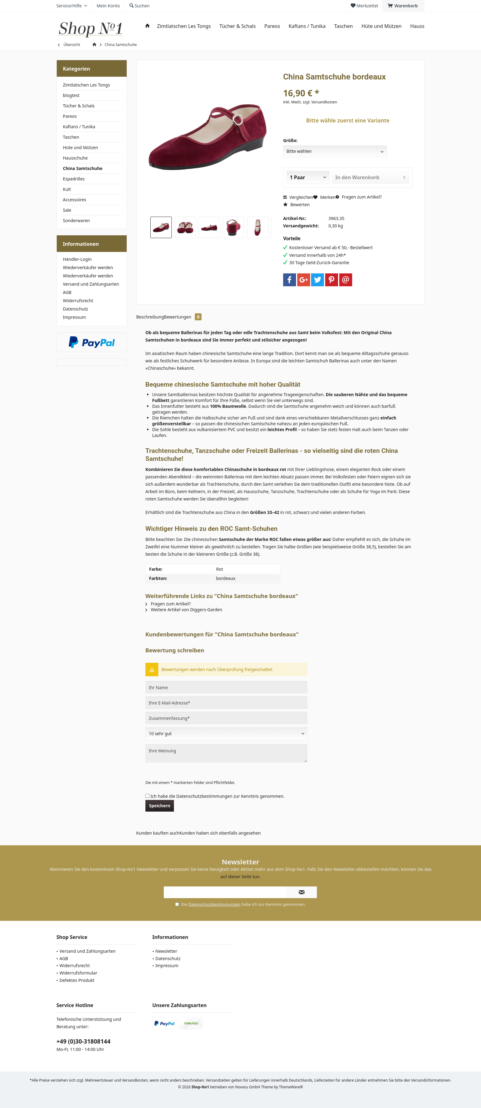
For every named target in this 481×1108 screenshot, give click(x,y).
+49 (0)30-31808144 (83, 1041)
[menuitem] (404, 6)
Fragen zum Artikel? (359, 197)
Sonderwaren (76, 220)
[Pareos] (272, 26)
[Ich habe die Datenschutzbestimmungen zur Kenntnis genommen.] (147, 796)
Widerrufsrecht (78, 300)
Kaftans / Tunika (79, 126)
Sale (67, 210)
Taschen (71, 137)
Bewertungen (183, 317)
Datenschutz (75, 309)
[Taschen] (343, 26)
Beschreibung (150, 317)
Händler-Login (77, 259)
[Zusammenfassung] (226, 718)
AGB (67, 292)
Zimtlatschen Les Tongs (86, 85)
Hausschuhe (75, 158)
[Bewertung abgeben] (226, 733)
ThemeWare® (291, 1087)
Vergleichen (298, 197)
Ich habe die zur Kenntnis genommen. (218, 796)
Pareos (70, 116)
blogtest (71, 95)
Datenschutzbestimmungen (204, 796)
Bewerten (296, 204)
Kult (67, 189)
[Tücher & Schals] (237, 26)
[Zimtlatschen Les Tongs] (184, 26)
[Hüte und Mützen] (381, 26)
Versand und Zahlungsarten (91, 284)
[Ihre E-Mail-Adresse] (226, 703)
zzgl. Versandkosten (320, 102)
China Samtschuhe (82, 168)
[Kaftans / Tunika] (307, 26)
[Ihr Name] (226, 687)
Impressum (74, 317)
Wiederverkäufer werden (88, 267)
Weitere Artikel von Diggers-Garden (183, 609)
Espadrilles (74, 179)
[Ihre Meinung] (226, 753)
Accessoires (74, 200)
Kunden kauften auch (157, 833)
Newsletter (166, 951)
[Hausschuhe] (424, 26)
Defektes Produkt (77, 980)
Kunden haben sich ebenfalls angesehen (220, 833)
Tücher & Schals (79, 106)
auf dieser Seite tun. (241, 876)
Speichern (159, 806)
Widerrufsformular (78, 973)
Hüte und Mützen (80, 147)
